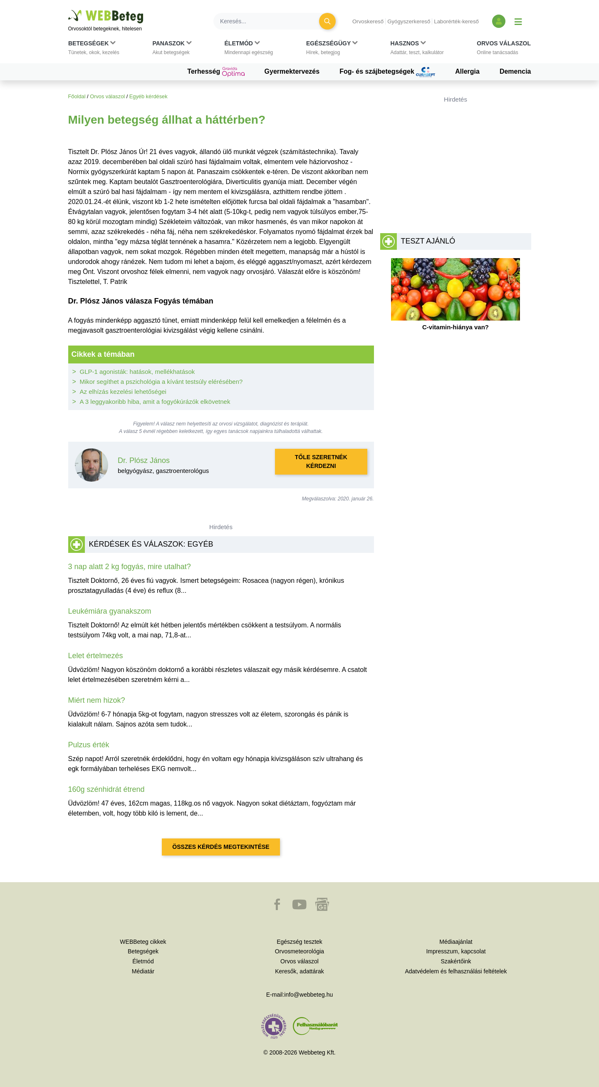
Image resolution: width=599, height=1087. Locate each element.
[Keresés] (271, 21)
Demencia (515, 71)
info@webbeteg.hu (308, 994)
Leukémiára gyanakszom (109, 611)
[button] (93, 49)
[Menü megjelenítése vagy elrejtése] (518, 21)
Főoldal (77, 96)
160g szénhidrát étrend (106, 789)
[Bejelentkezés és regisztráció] (498, 21)
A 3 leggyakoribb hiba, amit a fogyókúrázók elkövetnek (155, 401)
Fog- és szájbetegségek (387, 72)
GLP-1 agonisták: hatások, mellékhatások (137, 371)
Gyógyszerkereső (408, 21)
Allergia (467, 71)
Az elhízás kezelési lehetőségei (123, 391)
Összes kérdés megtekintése (220, 846)
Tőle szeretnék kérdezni (321, 461)
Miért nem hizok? (96, 700)
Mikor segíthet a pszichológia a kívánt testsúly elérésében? (161, 381)
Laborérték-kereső (456, 21)
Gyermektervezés (292, 71)
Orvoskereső (368, 21)
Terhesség (215, 72)
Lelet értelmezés (95, 656)
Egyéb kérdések (148, 96)
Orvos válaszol (107, 96)
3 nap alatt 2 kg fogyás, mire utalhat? (129, 566)
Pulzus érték (88, 745)
